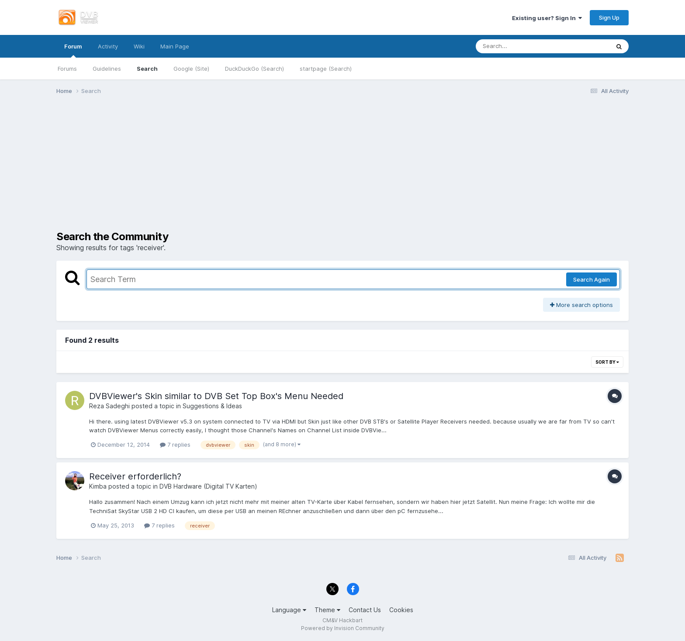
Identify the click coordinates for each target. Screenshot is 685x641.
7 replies (175, 444)
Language (289, 609)
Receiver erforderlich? (135, 476)
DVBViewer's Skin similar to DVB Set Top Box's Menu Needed (216, 396)
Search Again (591, 279)
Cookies (401, 609)
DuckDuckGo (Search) (254, 68)
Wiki (139, 46)
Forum (73, 50)
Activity (108, 46)
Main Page (174, 46)
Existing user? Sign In (547, 17)
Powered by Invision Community (342, 628)
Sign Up (609, 17)
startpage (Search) (326, 68)
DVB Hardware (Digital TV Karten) (208, 486)
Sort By (607, 362)
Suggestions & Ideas (212, 406)
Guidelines (107, 68)
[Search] (518, 46)
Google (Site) (191, 68)
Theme (327, 609)
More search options (581, 304)
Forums (67, 68)
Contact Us (365, 609)
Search (147, 68)
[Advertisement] (342, 169)
